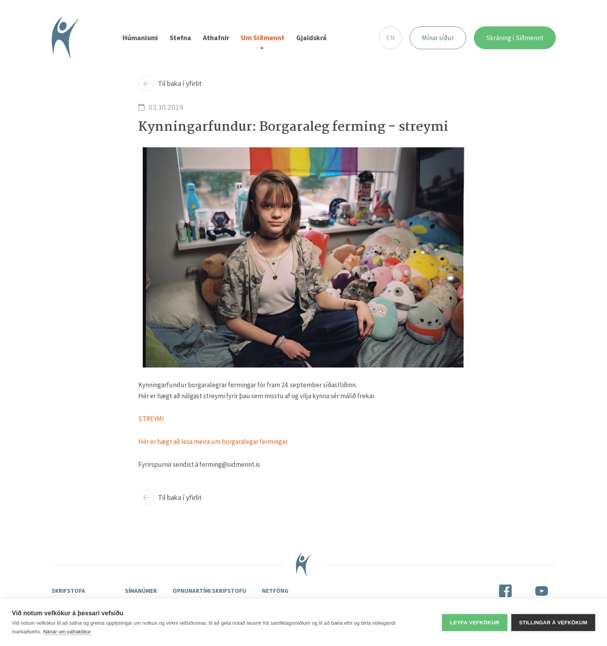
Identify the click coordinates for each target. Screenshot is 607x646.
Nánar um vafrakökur (67, 632)
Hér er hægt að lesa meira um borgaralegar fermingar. (213, 441)
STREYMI (151, 418)
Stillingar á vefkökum (553, 623)
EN (390, 37)
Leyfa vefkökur (474, 623)
